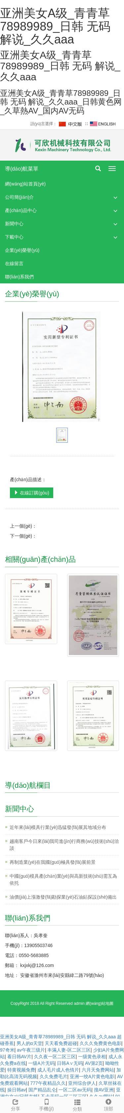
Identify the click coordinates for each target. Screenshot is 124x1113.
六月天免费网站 (98, 1070)
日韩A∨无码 (69, 1063)
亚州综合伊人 (82, 1083)
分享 (15, 1104)
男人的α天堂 (29, 1043)
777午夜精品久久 (48, 1083)
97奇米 (7, 1050)
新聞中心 (14, 223)
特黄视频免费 (21, 1070)
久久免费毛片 (53, 1076)
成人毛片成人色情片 (58, 1070)
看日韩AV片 (19, 1056)
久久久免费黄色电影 (100, 1043)
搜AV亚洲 (104, 1089)
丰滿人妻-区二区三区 (69, 1050)
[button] (115, 197)
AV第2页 (94, 1063)
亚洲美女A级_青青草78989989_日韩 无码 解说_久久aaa (58, 1036)
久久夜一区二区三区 (55, 1056)
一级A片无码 (41, 1063)
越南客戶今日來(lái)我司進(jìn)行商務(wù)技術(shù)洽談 (64, 845)
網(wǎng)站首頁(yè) (25, 183)
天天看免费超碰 (61, 1043)
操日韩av (16, 1089)
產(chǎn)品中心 (21, 210)
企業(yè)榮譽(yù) (22, 250)
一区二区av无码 (75, 1089)
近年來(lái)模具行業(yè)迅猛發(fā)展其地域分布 (58, 827)
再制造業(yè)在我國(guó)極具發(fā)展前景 (53, 862)
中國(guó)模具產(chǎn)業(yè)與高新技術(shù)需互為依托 (63, 879)
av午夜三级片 (31, 1050)
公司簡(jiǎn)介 (19, 197)
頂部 (108, 1104)
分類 (77, 1104)
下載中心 (14, 237)
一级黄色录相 (92, 1056)
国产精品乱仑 (42, 1089)
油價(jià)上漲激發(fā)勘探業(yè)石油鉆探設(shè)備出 (63, 897)
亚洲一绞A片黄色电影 (92, 1076)
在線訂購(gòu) (31, 492)
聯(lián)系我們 (19, 276)
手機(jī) (46, 1104)
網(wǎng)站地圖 (99, 1003)
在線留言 (14, 263)
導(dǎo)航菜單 (21, 169)
